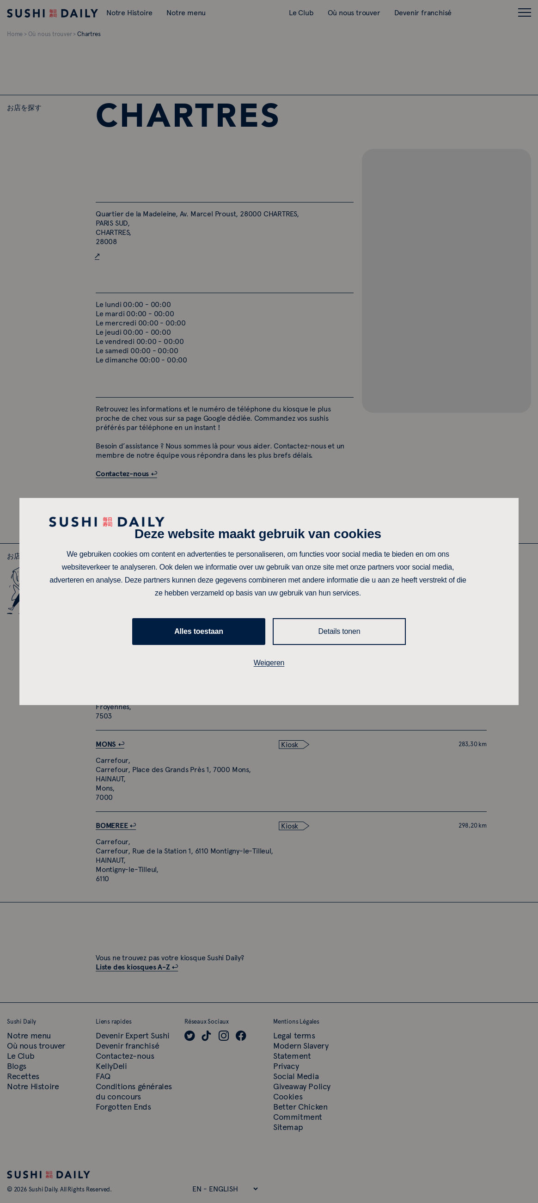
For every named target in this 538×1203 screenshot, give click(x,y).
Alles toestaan (198, 631)
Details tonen (339, 631)
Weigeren (269, 663)
